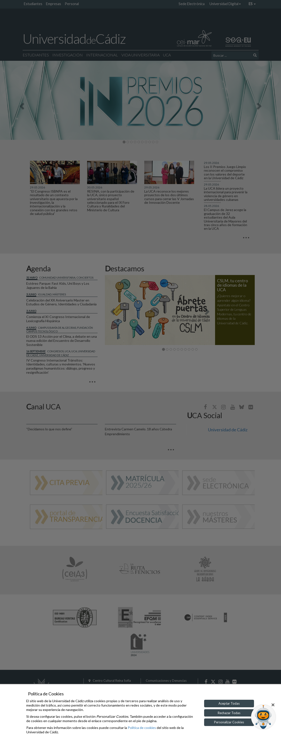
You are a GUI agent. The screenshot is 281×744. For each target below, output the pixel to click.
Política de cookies (142, 728)
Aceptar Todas (229, 703)
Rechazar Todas (229, 713)
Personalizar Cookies (229, 722)
